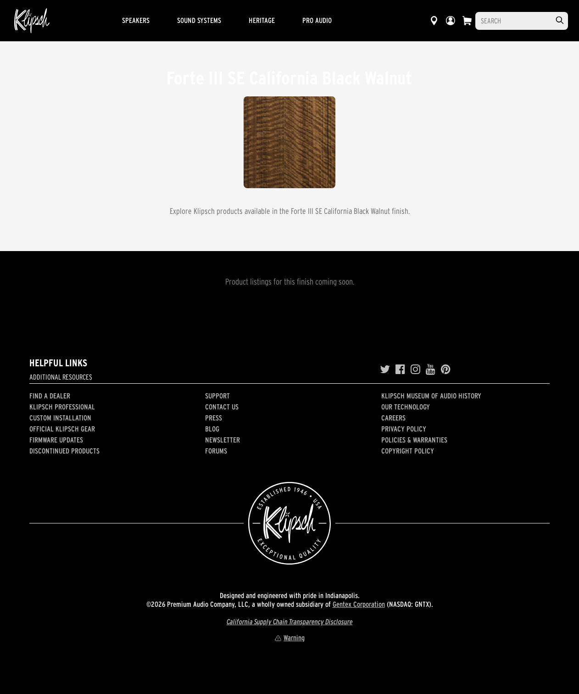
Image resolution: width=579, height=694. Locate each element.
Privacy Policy (403, 429)
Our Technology (405, 407)
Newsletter (222, 440)
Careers (393, 418)
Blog (212, 429)
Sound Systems (199, 20)
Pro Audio (317, 20)
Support (217, 396)
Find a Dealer (49, 396)
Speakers (136, 20)
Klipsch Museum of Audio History (431, 396)
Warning (289, 637)
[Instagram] (415, 369)
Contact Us (222, 407)
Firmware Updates (56, 440)
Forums (216, 451)
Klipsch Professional (62, 407)
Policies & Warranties (414, 440)
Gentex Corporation (359, 604)
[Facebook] (400, 369)
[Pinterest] (446, 369)
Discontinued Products (64, 451)
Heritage (262, 20)
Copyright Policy (407, 451)
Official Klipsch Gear (62, 429)
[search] (559, 20)
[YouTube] (430, 369)
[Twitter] (385, 369)
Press (213, 418)
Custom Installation (60, 418)
